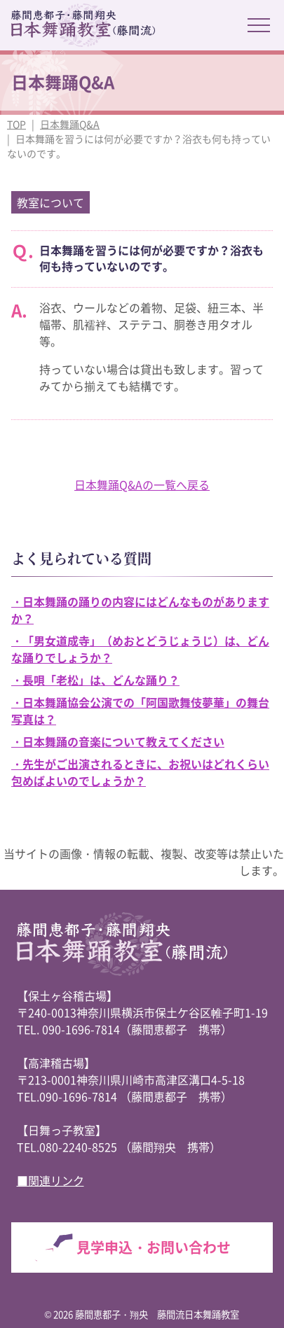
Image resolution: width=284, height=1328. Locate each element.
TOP (16, 124)
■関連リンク (50, 1180)
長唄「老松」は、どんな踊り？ (101, 679)
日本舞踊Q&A (70, 124)
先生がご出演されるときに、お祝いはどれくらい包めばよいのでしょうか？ (140, 772)
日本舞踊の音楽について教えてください (123, 741)
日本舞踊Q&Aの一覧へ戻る (142, 484)
